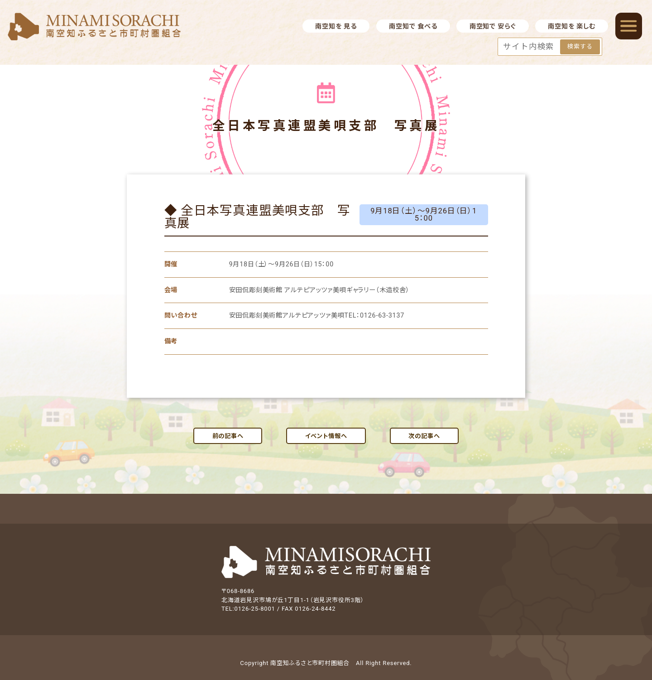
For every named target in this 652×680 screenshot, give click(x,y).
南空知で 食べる (413, 26)
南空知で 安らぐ (493, 26)
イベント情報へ (326, 436)
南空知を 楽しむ (571, 26)
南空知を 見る (335, 26)
